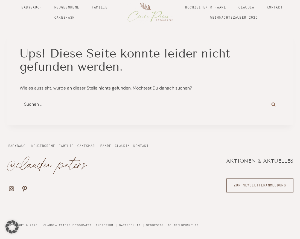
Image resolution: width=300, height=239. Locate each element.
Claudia (246, 7)
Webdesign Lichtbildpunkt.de (172, 225)
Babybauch (32, 7)
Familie (100, 7)
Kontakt (275, 7)
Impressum (104, 225)
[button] (12, 227)
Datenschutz (130, 225)
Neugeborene (66, 7)
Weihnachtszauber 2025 (234, 17)
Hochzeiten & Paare (205, 7)
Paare (105, 146)
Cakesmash (64, 17)
